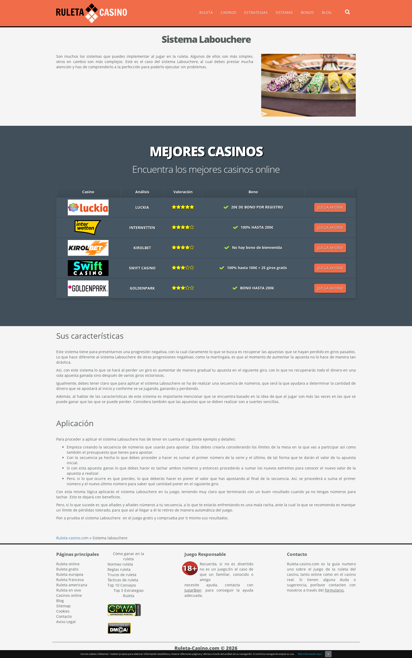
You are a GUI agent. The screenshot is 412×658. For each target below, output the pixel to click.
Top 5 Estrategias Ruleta (129, 593)
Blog (60, 600)
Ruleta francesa (70, 579)
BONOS (307, 12)
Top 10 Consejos (121, 585)
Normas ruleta (120, 564)
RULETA (206, 12)
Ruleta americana (71, 584)
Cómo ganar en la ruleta (128, 556)
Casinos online (69, 595)
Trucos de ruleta (121, 574)
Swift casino (142, 267)
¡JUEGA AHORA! (330, 207)
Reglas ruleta (119, 569)
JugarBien (193, 590)
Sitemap (63, 605)
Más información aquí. (310, 654)
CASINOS (228, 12)
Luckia (142, 207)
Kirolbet (142, 247)
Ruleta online (68, 563)
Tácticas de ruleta (122, 579)
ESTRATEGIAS (256, 12)
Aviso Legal (66, 621)
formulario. (334, 590)
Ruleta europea (69, 574)
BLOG (327, 12)
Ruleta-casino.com (72, 537)
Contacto (64, 616)
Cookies (63, 611)
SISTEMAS (284, 12)
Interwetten (142, 227)
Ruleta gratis (67, 569)
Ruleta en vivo (68, 590)
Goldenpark (142, 288)
